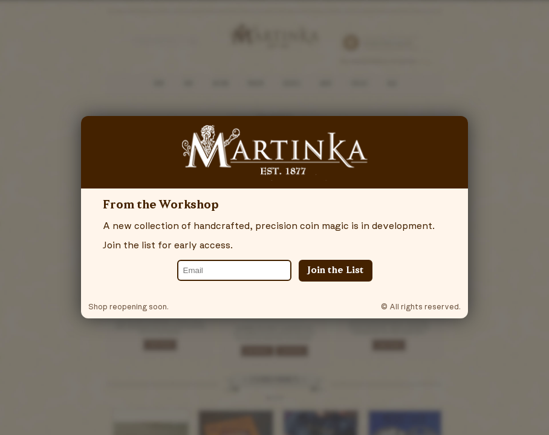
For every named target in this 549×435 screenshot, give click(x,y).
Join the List (335, 271)
